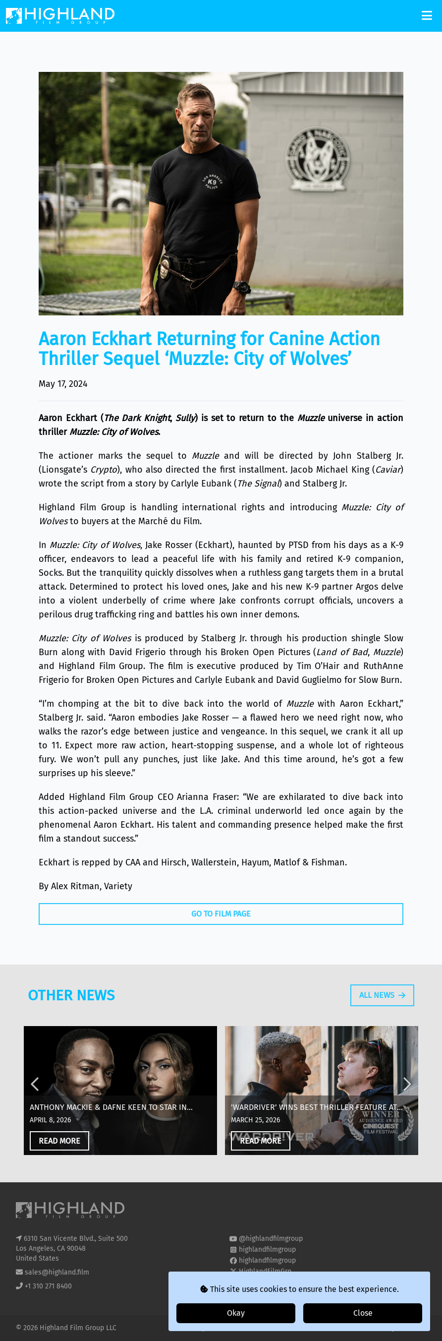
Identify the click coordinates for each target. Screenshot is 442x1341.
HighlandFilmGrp (265, 1271)
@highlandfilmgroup (271, 1238)
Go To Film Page (221, 913)
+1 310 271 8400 (48, 1286)
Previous (36, 1131)
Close (363, 1313)
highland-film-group (270, 1282)
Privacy (195, 1328)
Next (406, 1131)
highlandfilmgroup (267, 1249)
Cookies (225, 1328)
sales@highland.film (57, 1272)
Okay (236, 1313)
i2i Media (411, 1328)
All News (382, 1033)
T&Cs (251, 1328)
